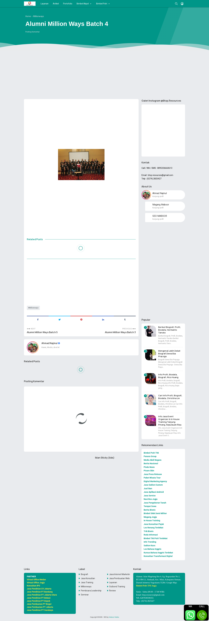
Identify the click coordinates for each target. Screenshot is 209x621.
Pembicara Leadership (91, 590)
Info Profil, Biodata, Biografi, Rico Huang (168, 376)
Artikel (56, 3)
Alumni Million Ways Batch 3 (120, 332)
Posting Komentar (32, 32)
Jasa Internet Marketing (119, 574)
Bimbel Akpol (83, 3)
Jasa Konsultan (88, 578)
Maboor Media (114, 617)
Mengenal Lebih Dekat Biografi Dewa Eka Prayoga (169, 353)
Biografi (84, 574)
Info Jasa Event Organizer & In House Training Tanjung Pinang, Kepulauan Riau (169, 420)
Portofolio (67, 3)
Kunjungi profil (158, 196)
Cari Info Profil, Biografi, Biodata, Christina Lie (170, 397)
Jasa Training (87, 582)
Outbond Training (117, 586)
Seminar (85, 595)
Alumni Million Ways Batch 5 (42, 332)
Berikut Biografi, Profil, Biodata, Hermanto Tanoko (169, 330)
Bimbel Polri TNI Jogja (146, 586)
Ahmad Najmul (50, 343)
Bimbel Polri (101, 3)
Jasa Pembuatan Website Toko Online (119, 578)
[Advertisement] (104, 74)
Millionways (33, 308)
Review (112, 590)
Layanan (44, 3)
